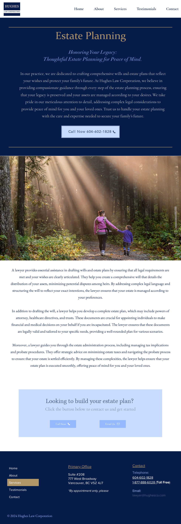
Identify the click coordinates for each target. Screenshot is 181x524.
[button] (117, 9)
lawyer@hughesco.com (149, 495)
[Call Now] (63, 424)
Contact (14, 497)
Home (13, 468)
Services (15, 482)
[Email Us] (113, 424)
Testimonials (18, 489)
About (13, 475)
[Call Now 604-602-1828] (90, 132)
